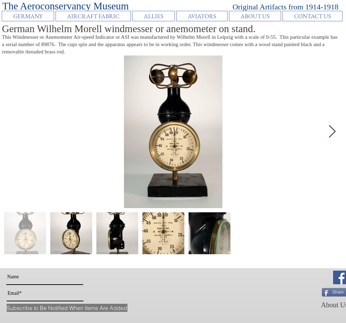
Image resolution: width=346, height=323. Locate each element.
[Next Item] (332, 132)
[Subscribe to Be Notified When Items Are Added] (67, 308)
